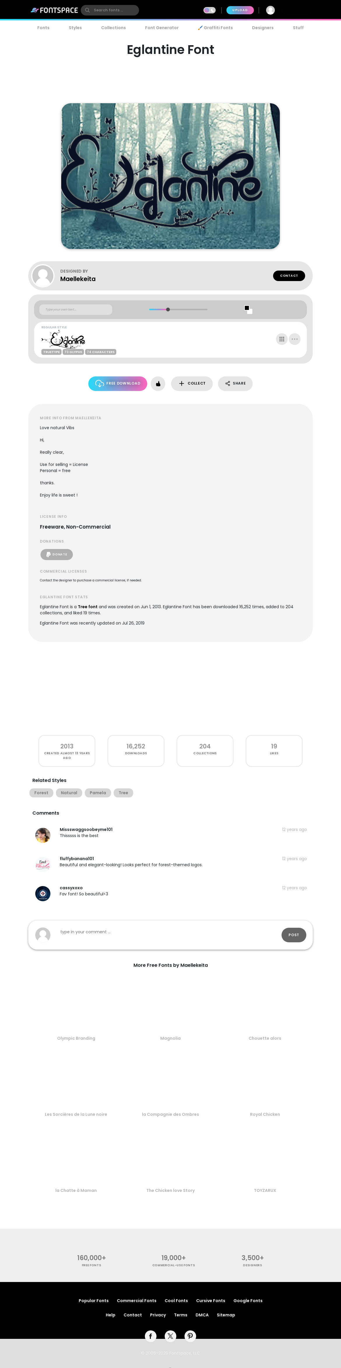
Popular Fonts (94, 1301)
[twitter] (170, 1336)
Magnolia (170, 1038)
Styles (75, 28)
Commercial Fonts (137, 1301)
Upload (240, 10)
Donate (56, 554)
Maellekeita (78, 279)
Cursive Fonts (210, 1301)
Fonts (43, 28)
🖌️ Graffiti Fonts (215, 28)
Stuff (298, 28)
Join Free (297, 10)
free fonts (91, 1265)
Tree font (88, 607)
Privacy (158, 1315)
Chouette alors (265, 1038)
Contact (289, 275)
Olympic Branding (76, 1038)
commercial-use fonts (173, 1265)
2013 (66, 746)
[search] (110, 10)
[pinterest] (190, 1336)
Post (294, 934)
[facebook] (151, 1336)
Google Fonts (248, 1301)
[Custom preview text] (75, 309)
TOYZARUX (265, 1190)
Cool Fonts (176, 1301)
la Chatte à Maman (76, 1190)
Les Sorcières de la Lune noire (76, 1114)
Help (110, 1315)
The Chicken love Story (170, 1190)
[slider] (168, 309)
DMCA (202, 1315)
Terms (180, 1315)
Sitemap (226, 1315)
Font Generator (162, 28)
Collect (192, 383)
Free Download (117, 383)
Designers (263, 28)
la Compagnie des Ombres (170, 1114)
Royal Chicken (265, 1114)
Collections (113, 28)
